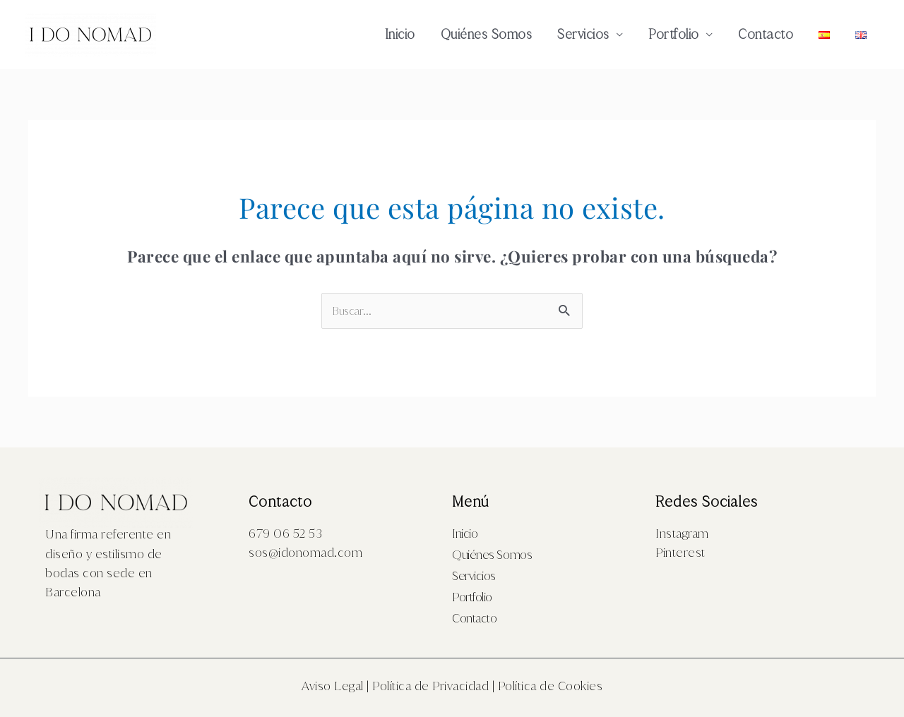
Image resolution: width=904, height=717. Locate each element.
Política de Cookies (550, 685)
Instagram (682, 533)
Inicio (400, 34)
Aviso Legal (333, 685)
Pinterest (680, 552)
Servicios (583, 34)
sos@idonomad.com (305, 552)
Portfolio (673, 34)
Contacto (765, 34)
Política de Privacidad (430, 685)
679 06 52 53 (285, 533)
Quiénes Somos (487, 34)
